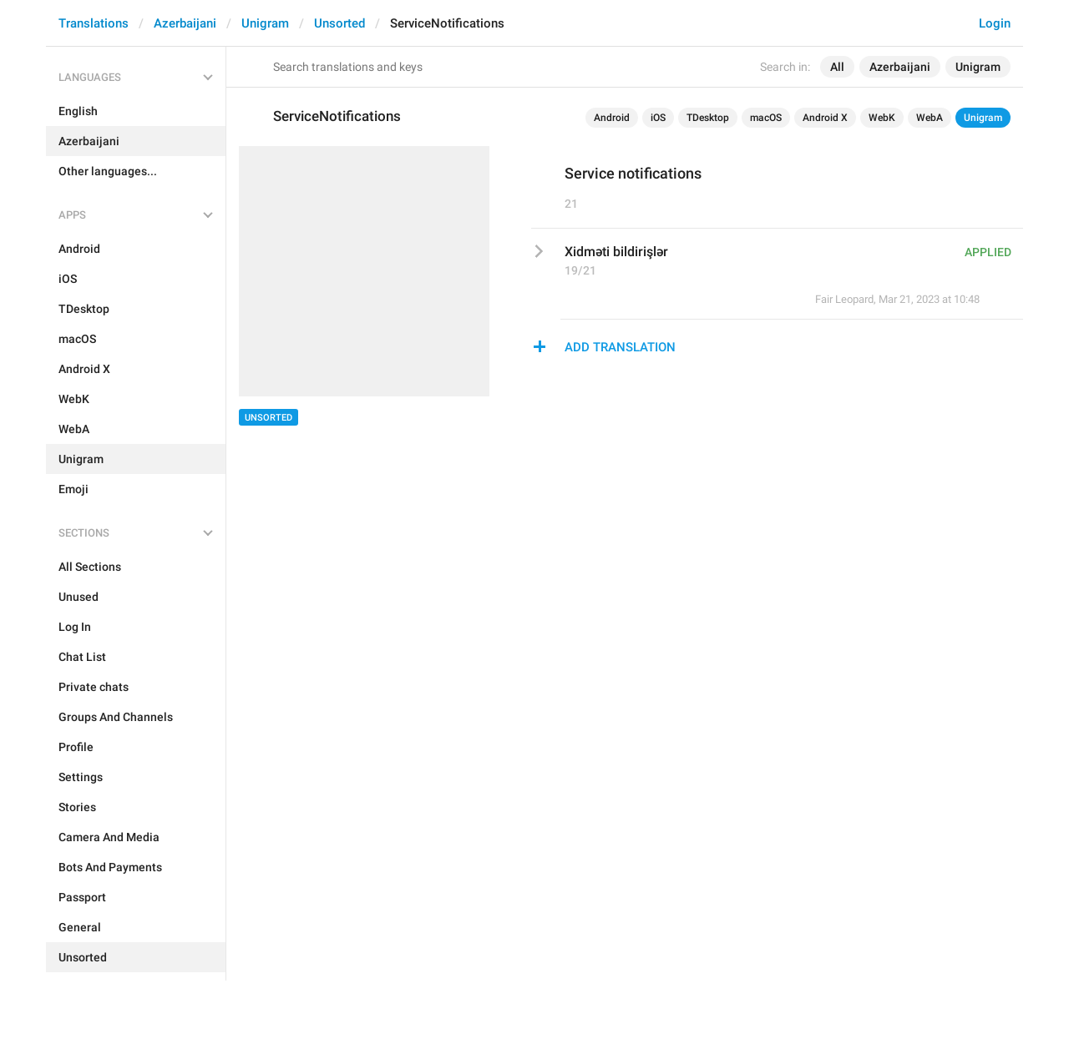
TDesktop (707, 118)
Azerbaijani (185, 23)
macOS (766, 118)
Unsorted (339, 23)
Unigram (265, 23)
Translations (93, 23)
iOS (658, 118)
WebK (882, 118)
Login (995, 23)
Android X (825, 118)
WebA (929, 118)
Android (612, 118)
